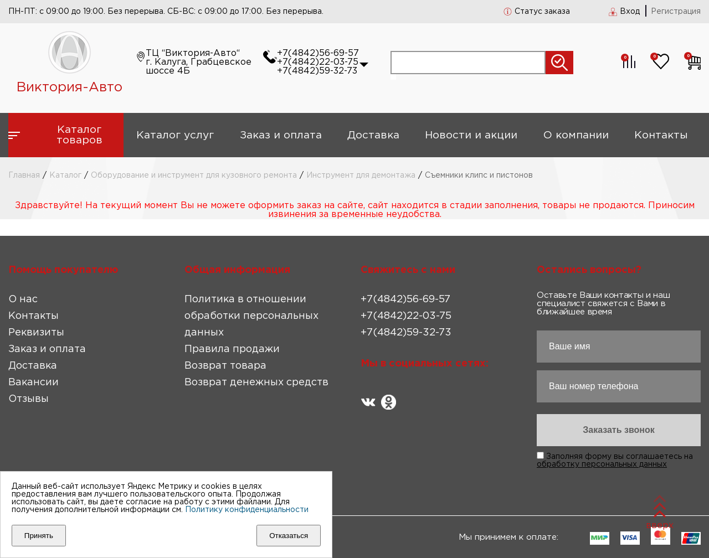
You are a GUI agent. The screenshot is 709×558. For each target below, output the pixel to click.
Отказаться (288, 535)
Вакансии (33, 382)
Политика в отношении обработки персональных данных (251, 316)
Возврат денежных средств (256, 382)
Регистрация (676, 11)
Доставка (373, 135)
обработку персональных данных (602, 464)
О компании (576, 135)
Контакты (661, 135)
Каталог (65, 175)
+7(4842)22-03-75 (317, 62)
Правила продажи (232, 349)
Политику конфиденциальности (247, 510)
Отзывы (28, 399)
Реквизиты (36, 332)
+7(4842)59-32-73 (317, 71)
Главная (24, 175)
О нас (23, 299)
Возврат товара (225, 365)
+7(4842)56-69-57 (318, 53)
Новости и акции (471, 135)
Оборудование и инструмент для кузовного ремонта (194, 175)
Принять (38, 535)
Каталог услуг (175, 135)
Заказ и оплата (281, 135)
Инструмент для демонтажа (360, 175)
